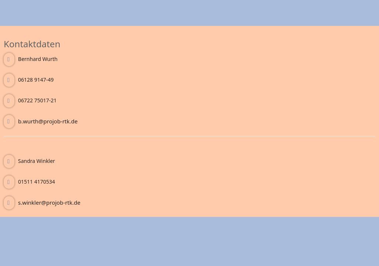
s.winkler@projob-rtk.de (49, 202)
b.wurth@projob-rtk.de (48, 121)
